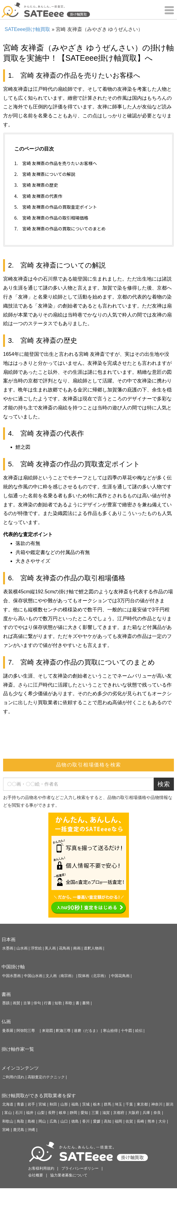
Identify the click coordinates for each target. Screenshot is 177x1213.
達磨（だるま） (87, 1030)
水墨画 (7, 948)
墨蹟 (6, 1003)
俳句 (37, 1003)
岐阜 (62, 1112)
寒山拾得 (110, 1030)
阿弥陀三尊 (27, 1030)
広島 (53, 1121)
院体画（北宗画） (93, 976)
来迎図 (47, 1030)
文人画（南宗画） (60, 976)
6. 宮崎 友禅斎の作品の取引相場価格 (51, 218)
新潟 (169, 1104)
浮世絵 (36, 948)
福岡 (118, 1121)
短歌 (58, 1003)
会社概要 (35, 1175)
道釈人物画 (93, 948)
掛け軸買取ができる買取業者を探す (39, 1095)
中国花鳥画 (120, 976)
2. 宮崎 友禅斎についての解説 (44, 174)
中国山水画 (33, 976)
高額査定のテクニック (46, 1077)
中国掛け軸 (13, 966)
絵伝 (139, 1030)
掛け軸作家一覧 (18, 1049)
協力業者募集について (68, 1175)
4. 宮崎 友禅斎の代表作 (38, 196)
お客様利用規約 (41, 1168)
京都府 (118, 1112)
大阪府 (133, 1112)
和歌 (69, 1003)
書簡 (86, 1003)
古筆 (27, 1003)
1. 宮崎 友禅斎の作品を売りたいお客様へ (55, 163)
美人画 (50, 948)
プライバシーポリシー (80, 1168)
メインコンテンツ (20, 1068)
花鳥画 (64, 948)
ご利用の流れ (13, 1077)
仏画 (6, 1021)
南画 (77, 948)
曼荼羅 (7, 1030)
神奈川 (156, 1104)
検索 (163, 784)
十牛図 (126, 1030)
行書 (47, 1003)
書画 (6, 994)
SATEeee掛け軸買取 (27, 29)
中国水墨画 (11, 976)
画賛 (16, 1003)
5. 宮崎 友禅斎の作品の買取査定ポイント (55, 207)
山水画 (22, 948)
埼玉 (118, 1104)
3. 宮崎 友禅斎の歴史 (36, 185)
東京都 (142, 1104)
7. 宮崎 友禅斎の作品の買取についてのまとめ (59, 228)
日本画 (8, 939)
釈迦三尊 (63, 1030)
